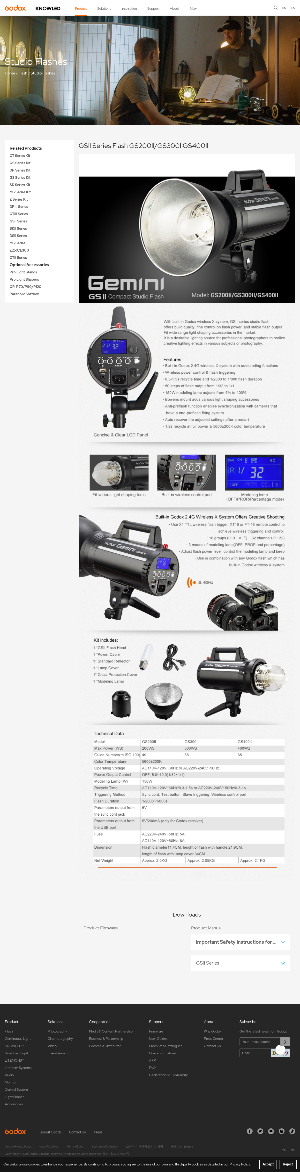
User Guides (158, 1038)
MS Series (17, 243)
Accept (268, 1164)
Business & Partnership (106, 1038)
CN (284, 8)
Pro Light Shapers (24, 279)
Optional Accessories (29, 264)
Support (153, 8)
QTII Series (18, 257)
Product (81, 8)
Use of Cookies (49, 1146)
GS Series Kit (20, 177)
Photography (57, 1031)
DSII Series (18, 236)
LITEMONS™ (14, 1060)
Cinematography (60, 1038)
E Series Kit (19, 199)
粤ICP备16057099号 (116, 1154)
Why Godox (212, 1031)
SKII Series (18, 228)
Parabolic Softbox (24, 294)
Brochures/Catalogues (165, 1046)
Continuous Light (18, 1038)
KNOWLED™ (14, 1046)
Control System (16, 1089)
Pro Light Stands (23, 272)
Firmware (156, 1031)
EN (293, 8)
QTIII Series (19, 214)
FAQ (152, 1067)
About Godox (50, 1132)
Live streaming (58, 1053)
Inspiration (129, 8)
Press (98, 1132)
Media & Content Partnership (111, 1031)
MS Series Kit (20, 192)
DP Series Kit (20, 170)
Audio (9, 1075)
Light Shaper (14, 1097)
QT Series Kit (20, 156)
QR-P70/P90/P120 (25, 287)
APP (152, 1060)
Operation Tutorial (162, 1053)
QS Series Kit (20, 163)
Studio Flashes (42, 73)
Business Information (104, 1146)
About (174, 8)
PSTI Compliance (182, 1146)
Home (10, 73)
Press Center (213, 1038)
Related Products (26, 148)
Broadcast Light (16, 1053)
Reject (288, 1164)
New (193, 8)
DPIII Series (19, 207)
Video (52, 1046)
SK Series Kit (20, 185)
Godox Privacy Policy (18, 1146)
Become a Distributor (105, 1046)
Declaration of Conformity (168, 1075)
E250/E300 (19, 250)
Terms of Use (75, 1146)
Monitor (11, 1082)
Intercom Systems (18, 1067)
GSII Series (209, 963)
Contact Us (212, 1046)
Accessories (14, 1104)
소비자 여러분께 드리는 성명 (144, 1146)
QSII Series (18, 221)
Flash (22, 73)
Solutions (104, 8)
